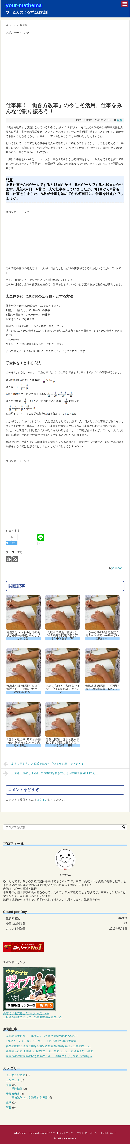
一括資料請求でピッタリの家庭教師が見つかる (32, 1017)
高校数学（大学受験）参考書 (30, 1097)
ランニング (13, 1080)
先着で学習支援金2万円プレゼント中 (26, 1013)
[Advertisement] (65, 68)
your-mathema (24, 5)
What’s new (20, 1133)
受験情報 (17, 1088)
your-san (117, 568)
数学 (9, 1102)
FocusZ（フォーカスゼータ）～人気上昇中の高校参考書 (42, 1040)
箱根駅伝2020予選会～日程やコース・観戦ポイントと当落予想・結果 (49, 1051)
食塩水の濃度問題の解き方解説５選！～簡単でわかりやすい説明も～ (49, 1056)
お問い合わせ (110, 1133)
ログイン (42, 799)
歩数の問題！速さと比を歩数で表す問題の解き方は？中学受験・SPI (48, 1046)
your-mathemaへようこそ (42, 1133)
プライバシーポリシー (88, 1133)
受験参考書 (13, 1093)
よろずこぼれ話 (15, 1075)
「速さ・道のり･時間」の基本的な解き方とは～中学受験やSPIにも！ (50, 773)
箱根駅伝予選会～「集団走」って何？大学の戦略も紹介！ (42, 1035)
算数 (119, 120)
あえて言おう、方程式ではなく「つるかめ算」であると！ (43, 764)
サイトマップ (66, 1133)
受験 (9, 1085)
